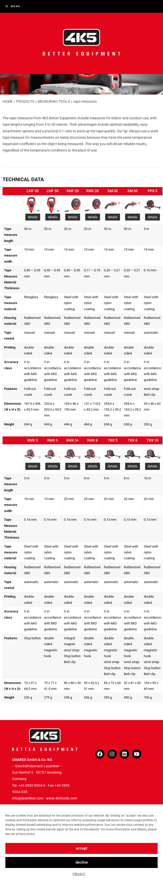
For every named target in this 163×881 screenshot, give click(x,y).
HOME (8, 101)
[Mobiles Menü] (13, 6)
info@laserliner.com (28, 798)
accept (81, 848)
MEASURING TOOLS (54, 101)
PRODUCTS (25, 101)
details (33, 217)
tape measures (85, 101)
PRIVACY (79, 874)
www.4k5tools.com (61, 798)
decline (81, 862)
